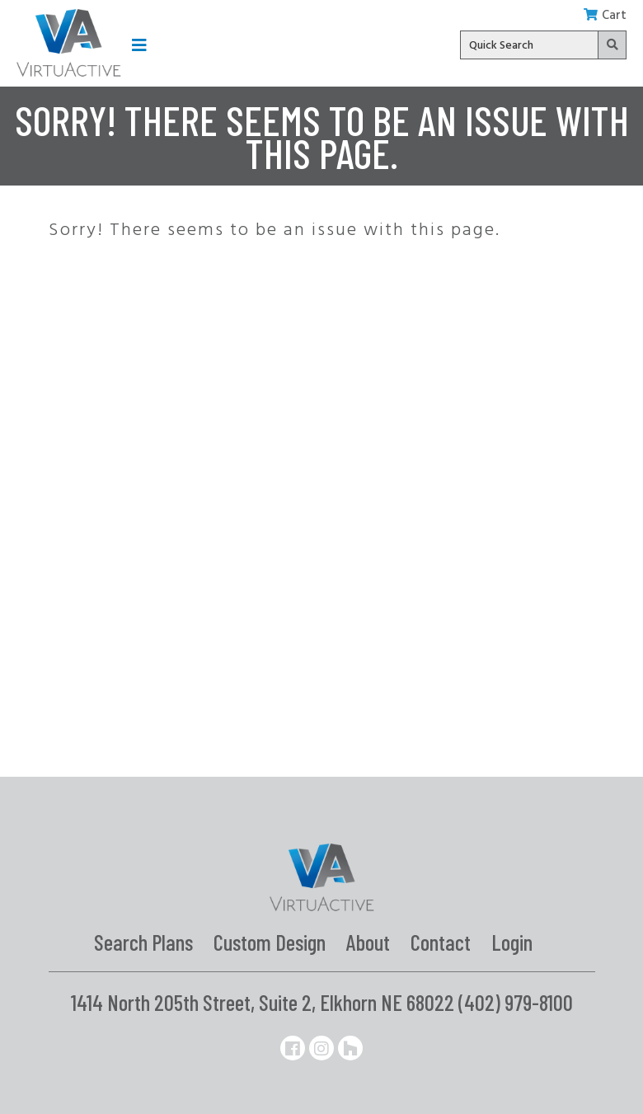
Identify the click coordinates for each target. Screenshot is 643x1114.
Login (512, 941)
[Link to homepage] (322, 877)
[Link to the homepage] (68, 43)
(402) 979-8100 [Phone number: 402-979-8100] (515, 1002)
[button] (139, 45)
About (368, 941)
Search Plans (143, 941)
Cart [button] (605, 15)
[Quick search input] (543, 45)
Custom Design (270, 941)
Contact (441, 941)
